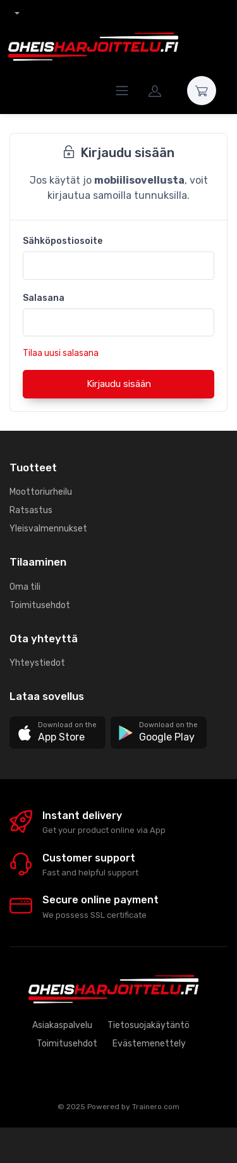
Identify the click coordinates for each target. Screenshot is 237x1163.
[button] (57, 732)
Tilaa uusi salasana (61, 353)
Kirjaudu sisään (119, 384)
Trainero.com (155, 1106)
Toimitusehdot (39, 605)
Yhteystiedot (37, 663)
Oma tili (24, 587)
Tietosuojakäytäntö (148, 1025)
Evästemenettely (149, 1043)
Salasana (43, 298)
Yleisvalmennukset (48, 528)
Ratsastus (30, 510)
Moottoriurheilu (40, 491)
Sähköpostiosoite (62, 241)
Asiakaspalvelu (62, 1025)
